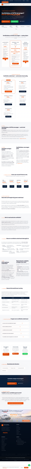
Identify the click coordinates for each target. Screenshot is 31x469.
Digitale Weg (7, 459)
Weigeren (22, 467)
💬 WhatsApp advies (15, 21)
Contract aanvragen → (8, 91)
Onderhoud (17, 4)
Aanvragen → (4, 186)
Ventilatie (20, 4)
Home (11, 4)
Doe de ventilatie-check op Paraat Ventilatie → (15, 403)
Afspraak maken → (22, 104)
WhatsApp (25, 353)
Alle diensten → (4, 370)
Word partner (3, 446)
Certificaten (3, 442)
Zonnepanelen (18, 431)
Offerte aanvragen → (5, 59)
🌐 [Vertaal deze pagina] (27, 0)
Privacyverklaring (4, 450)
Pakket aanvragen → (15, 63)
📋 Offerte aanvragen (6, 21)
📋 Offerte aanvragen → (12, 383)
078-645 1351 (5, 0)
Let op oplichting (4, 445)
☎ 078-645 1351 (22, 21)
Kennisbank (27, 4)
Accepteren (26, 467)
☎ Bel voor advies (15, 353)
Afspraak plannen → (6, 354)
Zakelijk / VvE (24, 4)
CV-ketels (14, 4)
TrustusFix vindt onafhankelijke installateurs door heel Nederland (18, 457)
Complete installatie (18, 434)
